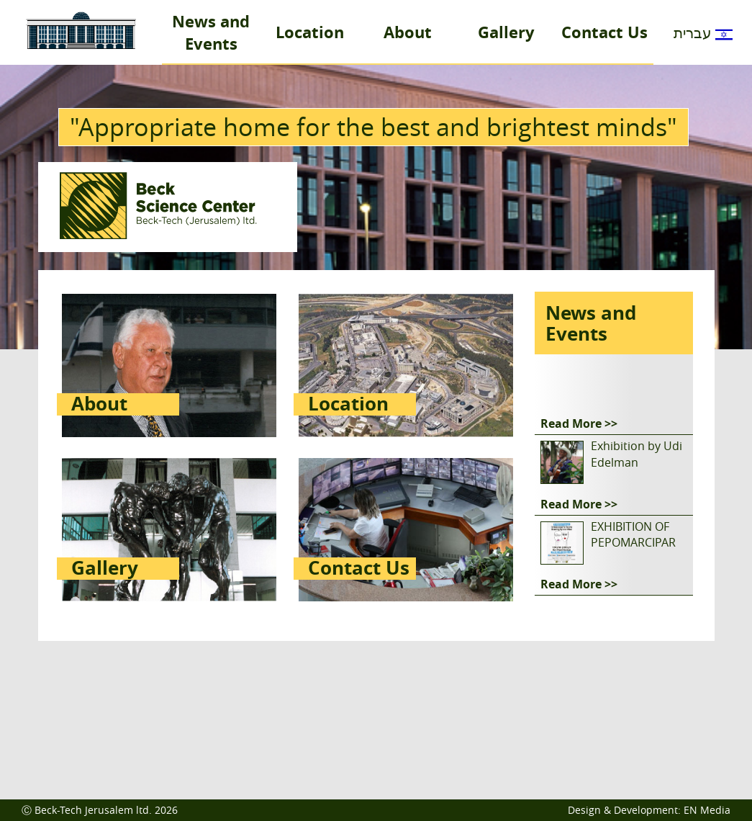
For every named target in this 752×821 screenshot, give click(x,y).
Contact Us (604, 32)
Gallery (506, 32)
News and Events (211, 32)
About (408, 32)
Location (310, 32)
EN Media (707, 810)
